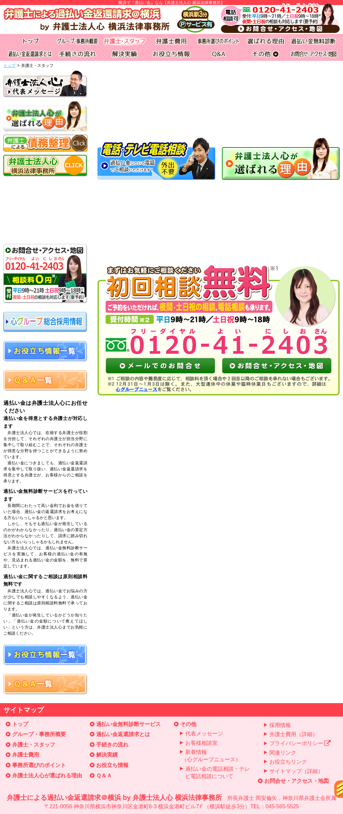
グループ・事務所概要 (39, 734)
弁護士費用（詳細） (293, 734)
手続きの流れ (112, 744)
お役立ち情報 (112, 765)
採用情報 (280, 725)
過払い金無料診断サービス (128, 724)
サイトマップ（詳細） (296, 771)
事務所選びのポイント (39, 765)
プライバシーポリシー (300, 743)
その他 (188, 724)
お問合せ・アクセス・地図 (296, 781)
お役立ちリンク (288, 762)
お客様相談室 (201, 743)
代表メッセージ (204, 733)
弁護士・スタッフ (33, 744)
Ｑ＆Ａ (104, 775)
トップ (9, 65)
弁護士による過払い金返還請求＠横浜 (171, 802)
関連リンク (282, 753)
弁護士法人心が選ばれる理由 (47, 775)
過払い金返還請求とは (123, 734)
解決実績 (107, 755)
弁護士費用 (25, 755)
